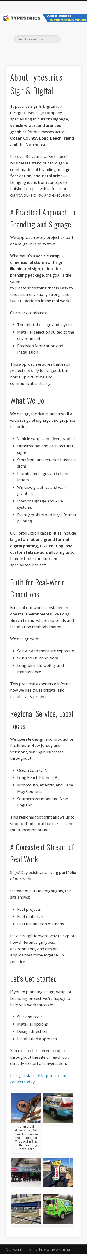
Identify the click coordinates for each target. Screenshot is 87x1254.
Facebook (38, 50)
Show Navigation (70, 41)
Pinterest (47, 50)
